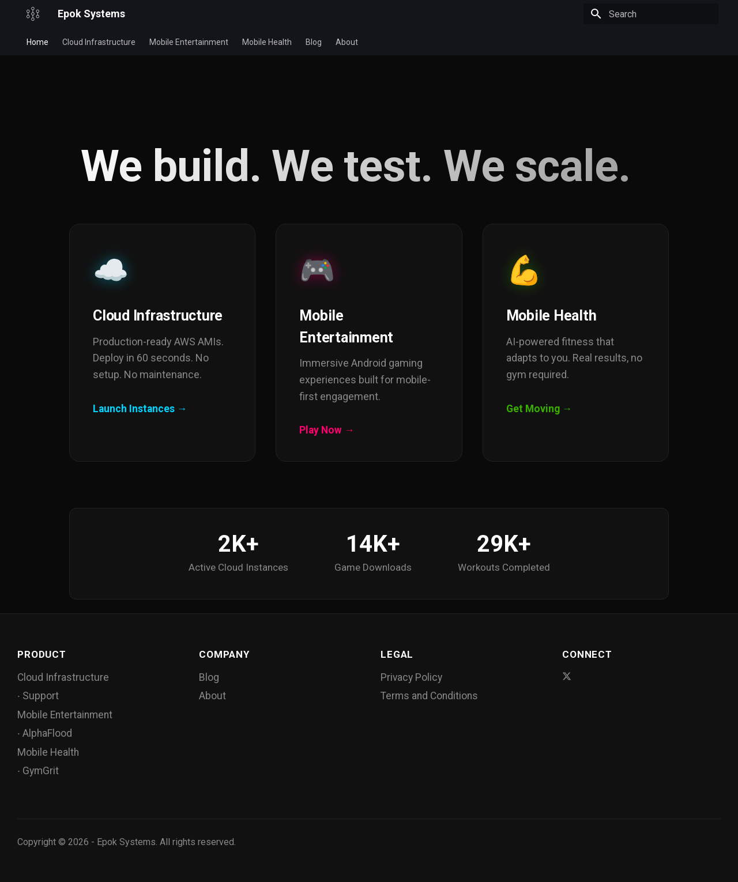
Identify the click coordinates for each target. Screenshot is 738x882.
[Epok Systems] (33, 13)
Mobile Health (267, 42)
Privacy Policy (411, 677)
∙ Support (38, 696)
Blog (314, 42)
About (347, 42)
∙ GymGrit (38, 771)
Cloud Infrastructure (98, 42)
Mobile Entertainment (188, 42)
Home (37, 42)
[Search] (650, 13)
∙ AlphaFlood (44, 733)
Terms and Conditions (429, 696)
